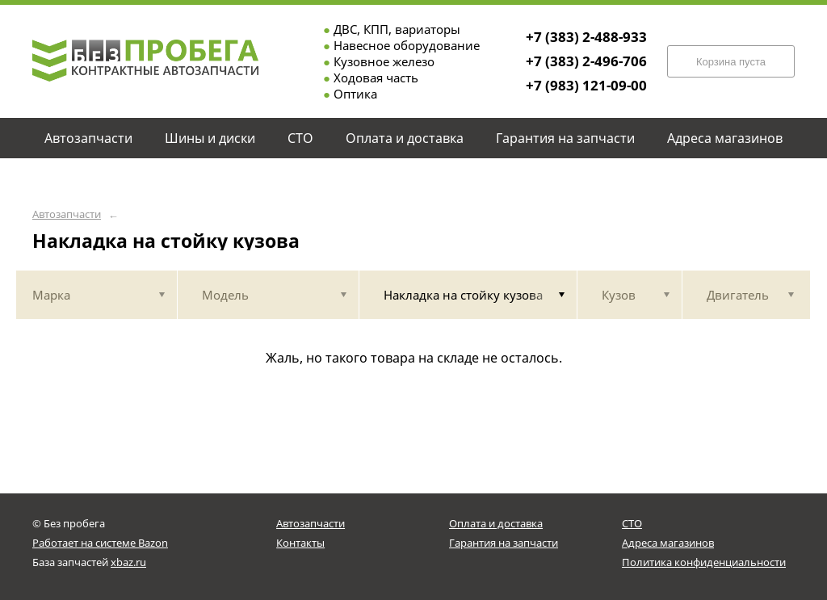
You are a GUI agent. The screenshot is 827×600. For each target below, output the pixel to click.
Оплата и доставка (496, 523)
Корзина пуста (731, 62)
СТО (632, 523)
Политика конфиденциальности (704, 562)
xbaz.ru (128, 562)
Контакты (300, 542)
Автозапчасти (66, 214)
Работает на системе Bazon (100, 542)
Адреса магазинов (668, 542)
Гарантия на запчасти (503, 542)
